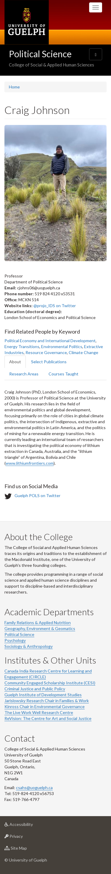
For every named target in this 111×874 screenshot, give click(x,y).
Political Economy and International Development (50, 340)
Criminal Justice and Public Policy (34, 688)
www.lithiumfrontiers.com (30, 463)
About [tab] (15, 361)
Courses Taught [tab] (63, 373)
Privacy (22, 837)
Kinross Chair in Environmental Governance (44, 706)
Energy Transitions (21, 346)
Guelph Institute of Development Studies (43, 694)
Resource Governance (46, 352)
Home (14, 86)
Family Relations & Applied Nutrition (37, 622)
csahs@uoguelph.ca (34, 787)
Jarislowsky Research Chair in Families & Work (46, 700)
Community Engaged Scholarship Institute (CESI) (49, 682)
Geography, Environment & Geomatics (39, 628)
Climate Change (83, 352)
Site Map (25, 849)
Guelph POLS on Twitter (37, 495)
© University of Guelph (25, 859)
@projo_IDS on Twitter (54, 305)
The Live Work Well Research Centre (38, 712)
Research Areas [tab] (23, 373)
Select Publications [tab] (49, 361)
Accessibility (28, 825)
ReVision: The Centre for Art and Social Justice (47, 718)
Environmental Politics (61, 346)
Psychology (15, 640)
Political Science (40, 53)
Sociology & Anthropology (28, 646)
